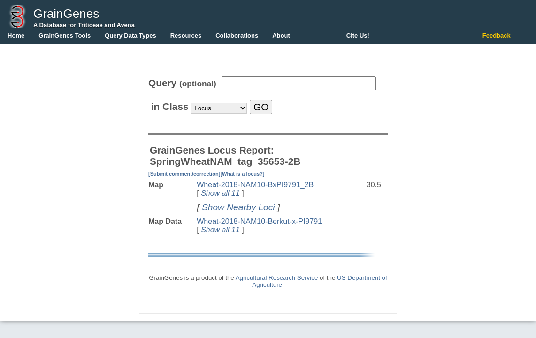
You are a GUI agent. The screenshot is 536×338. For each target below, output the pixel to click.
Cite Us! (357, 35)
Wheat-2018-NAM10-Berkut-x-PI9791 (259, 221)
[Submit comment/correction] (184, 174)
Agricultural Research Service (277, 277)
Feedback (496, 35)
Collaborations (236, 35)
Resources (185, 35)
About (281, 35)
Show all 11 (220, 193)
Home (16, 35)
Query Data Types (130, 35)
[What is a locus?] (242, 174)
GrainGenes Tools (64, 35)
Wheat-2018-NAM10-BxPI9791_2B (255, 185)
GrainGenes (66, 14)
